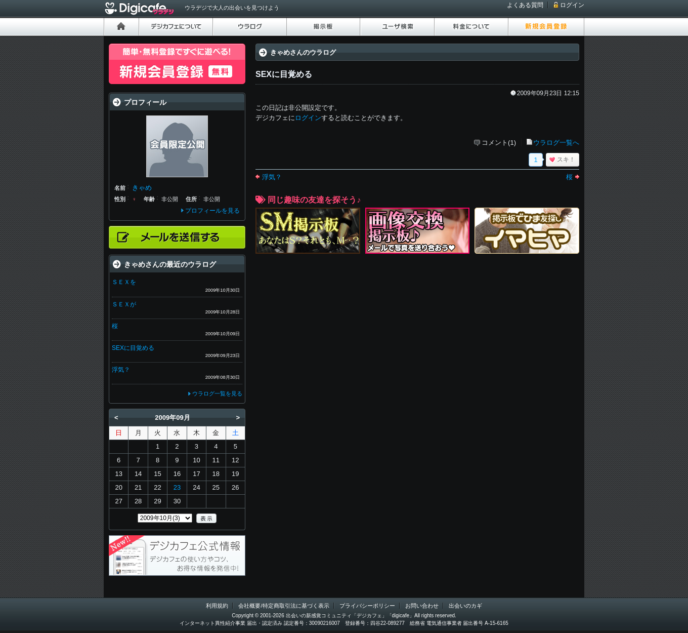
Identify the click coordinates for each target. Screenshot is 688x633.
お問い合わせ (422, 606)
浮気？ (272, 177)
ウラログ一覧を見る (217, 393)
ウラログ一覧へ (556, 142)
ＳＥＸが (124, 304)
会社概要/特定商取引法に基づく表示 (283, 606)
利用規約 (217, 606)
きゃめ (142, 187)
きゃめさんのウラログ (303, 52)
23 (177, 487)
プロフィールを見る (212, 210)
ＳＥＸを (124, 282)
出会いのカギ (465, 606)
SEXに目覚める (133, 347)
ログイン (572, 5)
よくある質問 (525, 5)
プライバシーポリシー (367, 606)
